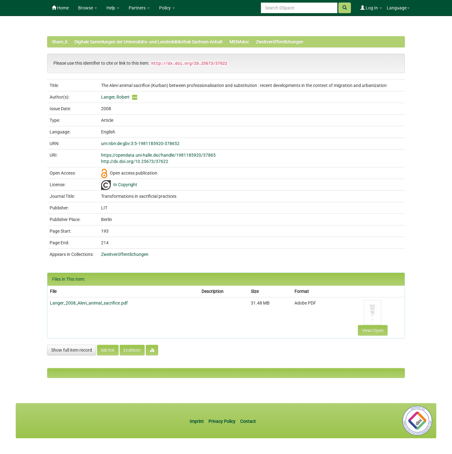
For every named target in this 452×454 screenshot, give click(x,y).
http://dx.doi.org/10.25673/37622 (134, 161)
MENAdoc (239, 41)
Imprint (197, 421)
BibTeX (108, 350)
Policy (167, 7)
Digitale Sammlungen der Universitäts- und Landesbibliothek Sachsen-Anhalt (148, 41)
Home (60, 7)
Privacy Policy (221, 421)
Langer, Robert (115, 97)
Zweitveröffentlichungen (279, 41)
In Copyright (125, 184)
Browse (87, 7)
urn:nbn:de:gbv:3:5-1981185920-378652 (140, 143)
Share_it (59, 41)
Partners (139, 7)
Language (398, 7)
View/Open (373, 330)
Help (112, 7)
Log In (371, 7)
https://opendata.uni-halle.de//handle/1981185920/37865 (158, 155)
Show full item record (71, 350)
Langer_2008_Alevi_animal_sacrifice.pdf (89, 302)
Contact (248, 421)
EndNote (132, 350)
